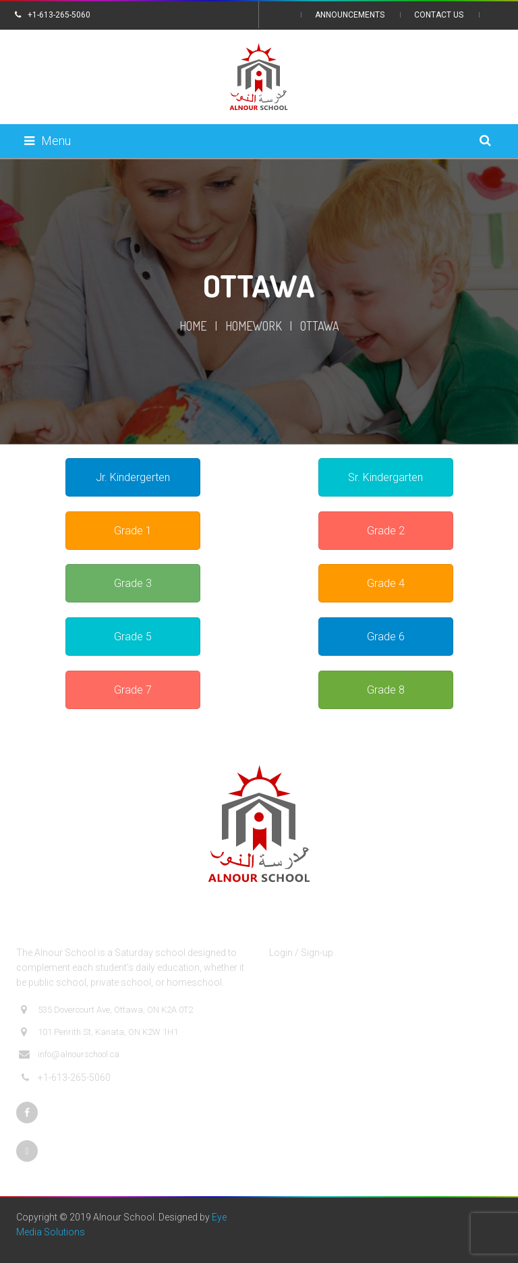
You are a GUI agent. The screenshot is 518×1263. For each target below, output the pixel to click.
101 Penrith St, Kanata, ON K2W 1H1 (98, 1032)
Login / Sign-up (301, 952)
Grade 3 (133, 583)
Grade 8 (386, 689)
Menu (47, 141)
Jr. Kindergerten (133, 477)
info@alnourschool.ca (69, 1054)
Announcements (349, 15)
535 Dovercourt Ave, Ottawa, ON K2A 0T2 (106, 1010)
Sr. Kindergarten (385, 477)
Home (193, 325)
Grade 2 (386, 530)
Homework (253, 325)
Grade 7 (133, 689)
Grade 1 (133, 530)
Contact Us (438, 15)
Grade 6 (386, 636)
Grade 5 (133, 636)
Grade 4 (386, 583)
